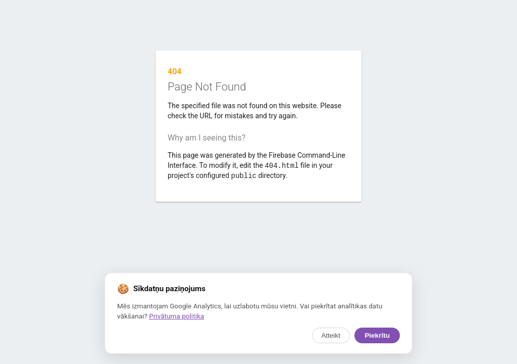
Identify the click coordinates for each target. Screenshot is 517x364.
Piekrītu (377, 335)
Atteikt (330, 335)
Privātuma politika (176, 316)
